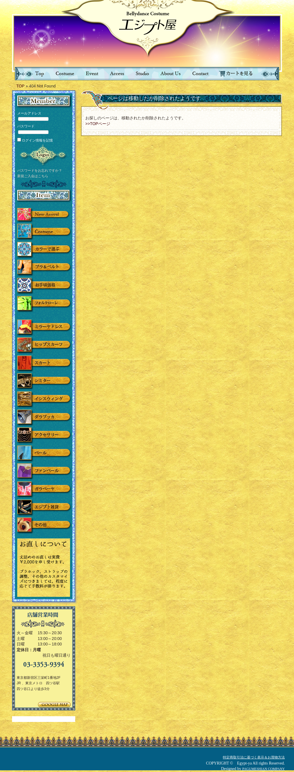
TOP (20, 86)
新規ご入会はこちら (32, 176)
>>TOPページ (97, 123)
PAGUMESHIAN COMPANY (263, 769)
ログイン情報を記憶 (35, 140)
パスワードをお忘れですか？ (39, 171)
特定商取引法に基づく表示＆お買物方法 (254, 757)
